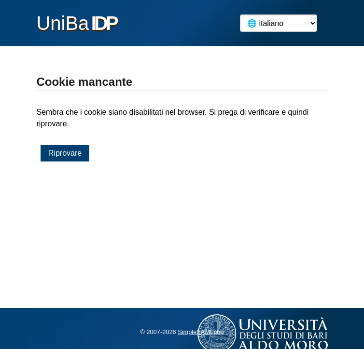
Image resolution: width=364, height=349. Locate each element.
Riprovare (65, 153)
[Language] (278, 23)
